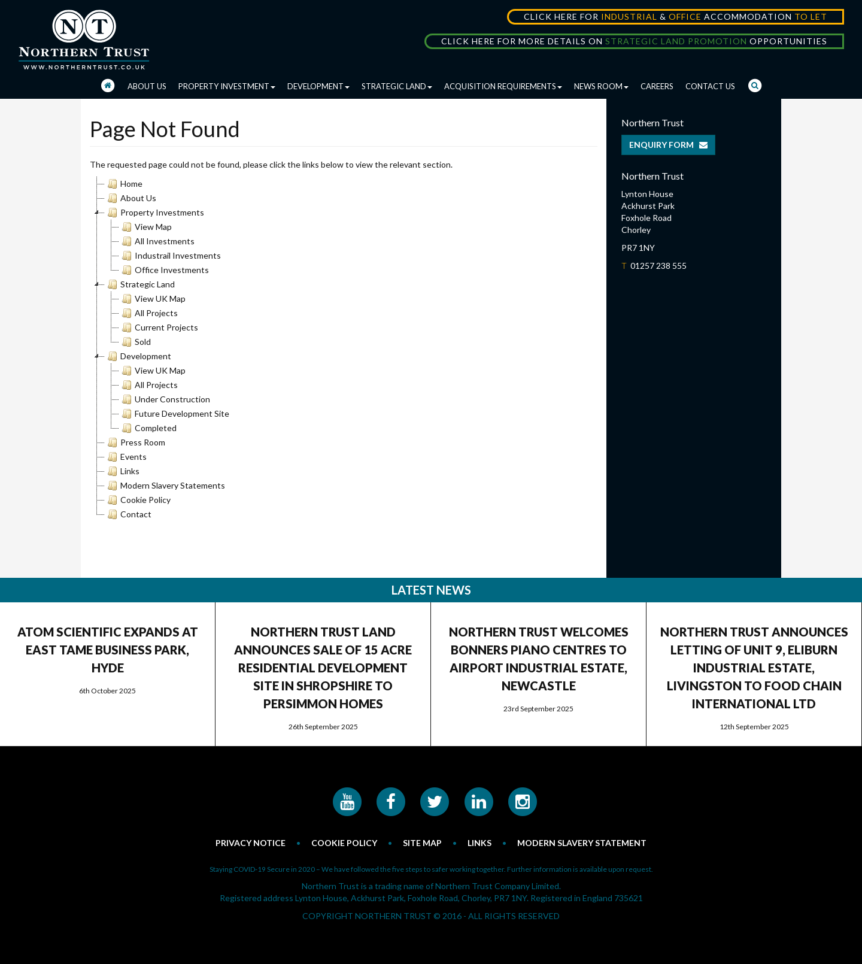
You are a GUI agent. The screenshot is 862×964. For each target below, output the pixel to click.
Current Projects (158, 327)
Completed (148, 428)
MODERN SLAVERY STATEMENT (581, 843)
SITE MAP (422, 843)
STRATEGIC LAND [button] (397, 86)
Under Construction (164, 399)
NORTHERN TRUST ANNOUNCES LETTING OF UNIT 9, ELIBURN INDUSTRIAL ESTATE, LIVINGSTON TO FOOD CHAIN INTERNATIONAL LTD (754, 668)
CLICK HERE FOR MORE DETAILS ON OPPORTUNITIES (634, 41)
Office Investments (164, 270)
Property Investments (154, 212)
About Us (130, 198)
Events (126, 457)
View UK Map (152, 299)
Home (123, 184)
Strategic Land (140, 284)
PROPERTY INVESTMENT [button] (226, 86)
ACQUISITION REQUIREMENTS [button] (503, 86)
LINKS (479, 843)
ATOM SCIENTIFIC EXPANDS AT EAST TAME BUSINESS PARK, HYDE (107, 650)
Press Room (135, 442)
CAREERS (657, 86)
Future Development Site (174, 414)
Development (138, 356)
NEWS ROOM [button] (601, 86)
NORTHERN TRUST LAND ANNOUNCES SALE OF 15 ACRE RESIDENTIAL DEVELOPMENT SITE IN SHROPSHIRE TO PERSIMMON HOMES (323, 668)
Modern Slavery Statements (165, 485)
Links (122, 471)
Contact (128, 514)
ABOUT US (147, 86)
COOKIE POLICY (344, 843)
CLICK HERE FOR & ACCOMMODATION (675, 16)
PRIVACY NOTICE (251, 843)
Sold (135, 342)
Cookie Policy (138, 500)
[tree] (343, 349)
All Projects (148, 313)
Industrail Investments (170, 255)
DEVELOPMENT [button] (318, 86)
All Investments (157, 241)
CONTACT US (710, 86)
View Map (145, 227)
